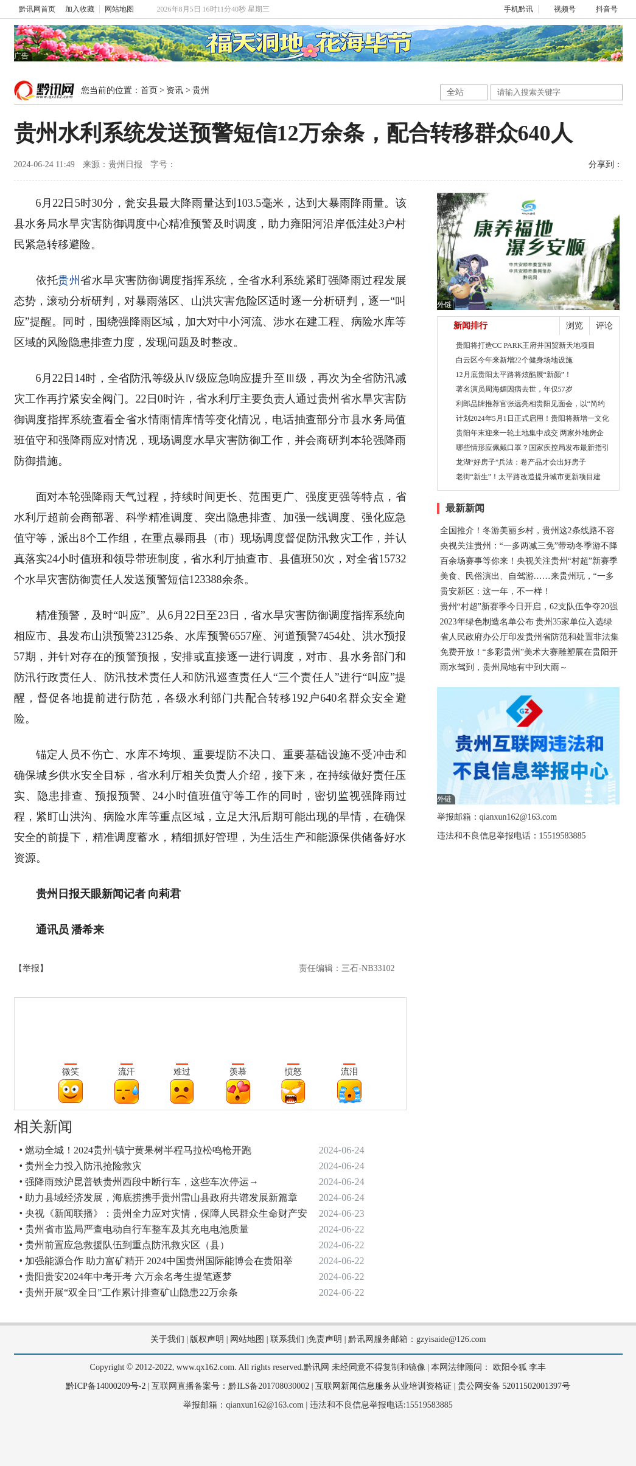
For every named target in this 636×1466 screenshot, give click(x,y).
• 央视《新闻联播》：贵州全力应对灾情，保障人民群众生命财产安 (163, 1213)
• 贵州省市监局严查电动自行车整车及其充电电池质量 (134, 1229)
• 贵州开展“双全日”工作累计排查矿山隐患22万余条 (129, 1292)
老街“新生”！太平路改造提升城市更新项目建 (528, 476)
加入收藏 (79, 9)
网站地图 (119, 9)
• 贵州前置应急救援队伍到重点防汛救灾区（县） (124, 1245)
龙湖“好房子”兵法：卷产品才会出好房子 (521, 462)
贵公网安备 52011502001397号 (514, 1386)
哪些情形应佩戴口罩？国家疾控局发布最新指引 (532, 447)
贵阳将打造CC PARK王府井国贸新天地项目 (526, 345)
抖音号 (601, 9)
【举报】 (31, 968)
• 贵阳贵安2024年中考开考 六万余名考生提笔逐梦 (125, 1276)
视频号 (559, 9)
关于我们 (167, 1339)
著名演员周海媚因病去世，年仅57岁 (514, 389)
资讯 (174, 90)
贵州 (200, 90)
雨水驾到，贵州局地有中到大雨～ (504, 667)
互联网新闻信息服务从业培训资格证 (383, 1386)
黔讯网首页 (37, 9)
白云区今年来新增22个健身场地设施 (514, 360)
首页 (149, 90)
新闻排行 (470, 325)
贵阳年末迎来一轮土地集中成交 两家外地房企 (530, 433)
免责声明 (325, 1339)
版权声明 (207, 1339)
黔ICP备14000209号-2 (105, 1386)
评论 (604, 325)
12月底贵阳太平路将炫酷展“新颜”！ (514, 374)
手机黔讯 (514, 9)
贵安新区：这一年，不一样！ (495, 591)
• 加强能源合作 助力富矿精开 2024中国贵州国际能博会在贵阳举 (156, 1261)
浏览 (574, 325)
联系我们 (287, 1339)
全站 (455, 92)
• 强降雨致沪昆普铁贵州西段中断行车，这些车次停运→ (139, 1182)
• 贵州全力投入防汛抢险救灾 (80, 1166)
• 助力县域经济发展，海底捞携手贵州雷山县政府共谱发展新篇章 (158, 1197)
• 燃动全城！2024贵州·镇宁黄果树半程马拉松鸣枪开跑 (135, 1150)
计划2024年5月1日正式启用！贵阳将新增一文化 (532, 418)
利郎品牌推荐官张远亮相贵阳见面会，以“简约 (530, 403)
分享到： (606, 164)
